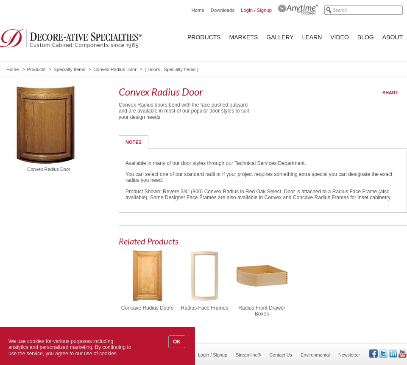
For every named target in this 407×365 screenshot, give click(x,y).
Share (390, 92)
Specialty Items (69, 69)
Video (339, 37)
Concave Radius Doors (147, 308)
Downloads (222, 10)
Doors (154, 69)
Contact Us (281, 354)
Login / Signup (256, 10)
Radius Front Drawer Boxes (261, 311)
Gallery (279, 37)
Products (204, 37)
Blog (365, 37)
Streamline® (248, 354)
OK (177, 342)
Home (197, 10)
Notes (133, 142)
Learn (312, 37)
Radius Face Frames (204, 308)
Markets (243, 37)
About (392, 37)
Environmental (315, 354)
